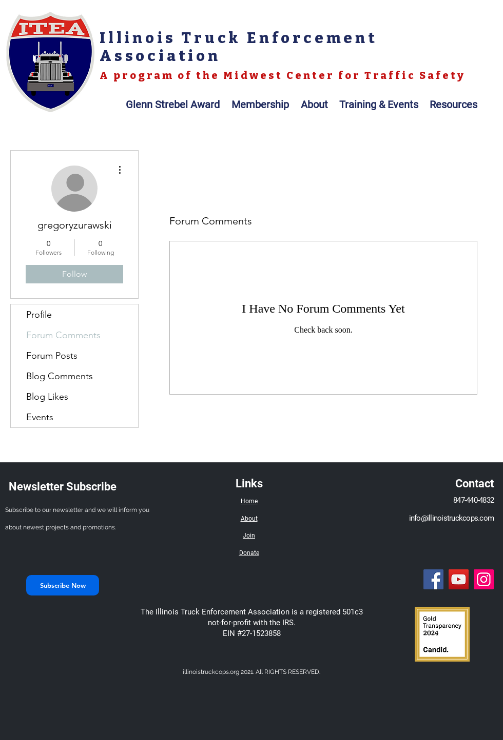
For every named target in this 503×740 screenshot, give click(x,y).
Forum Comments (63, 335)
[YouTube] (459, 579)
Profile (39, 314)
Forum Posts (52, 355)
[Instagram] (484, 579)
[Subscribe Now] (62, 585)
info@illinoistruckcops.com (451, 518)
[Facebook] (433, 579)
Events (39, 417)
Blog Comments (59, 376)
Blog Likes (47, 396)
